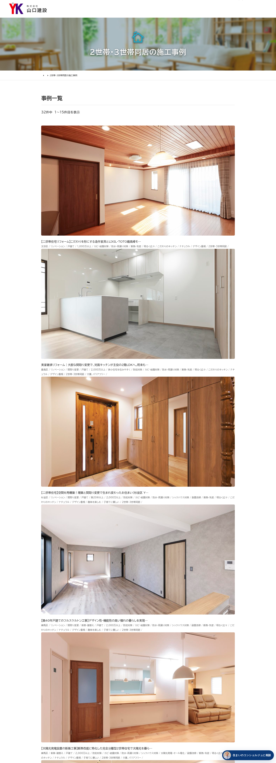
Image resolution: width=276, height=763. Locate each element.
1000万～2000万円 (109, 687)
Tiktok (206, 686)
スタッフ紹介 (147, 700)
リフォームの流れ (58, 674)
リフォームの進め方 (60, 661)
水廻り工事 (101, 667)
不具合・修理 (178, 692)
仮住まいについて (59, 680)
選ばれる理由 (130, 15)
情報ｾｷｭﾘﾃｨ (178, 712)
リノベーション (103, 661)
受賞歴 (143, 687)
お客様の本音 (185, 15)
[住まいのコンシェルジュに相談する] (247, 755)
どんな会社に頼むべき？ (64, 667)
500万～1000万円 (108, 693)
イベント (175, 673)
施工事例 (158, 15)
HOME (44, 79)
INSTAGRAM (211, 673)
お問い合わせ (179, 686)
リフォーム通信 (181, 5)
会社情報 (144, 661)
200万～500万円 (107, 700)
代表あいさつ (147, 667)
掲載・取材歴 (146, 693)
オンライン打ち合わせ (61, 687)
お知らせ (164, 5)
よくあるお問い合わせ (62, 693)
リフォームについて (219, 15)
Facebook (209, 666)
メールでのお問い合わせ (162, 597)
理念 (141, 674)
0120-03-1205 (225, 5)
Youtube (208, 660)
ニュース (175, 660)
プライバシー (178, 705)
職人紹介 (144, 706)
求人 (141, 719)
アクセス (143, 713)
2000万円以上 (105, 680)
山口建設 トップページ (55, 630)
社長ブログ (200, 5)
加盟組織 (144, 680)
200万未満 (102, 706)
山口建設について (256, 15)
